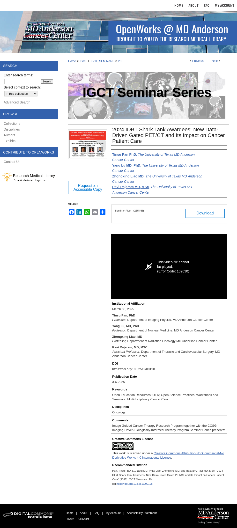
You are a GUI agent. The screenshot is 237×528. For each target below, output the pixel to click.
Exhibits (9, 141)
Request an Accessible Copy (88, 187)
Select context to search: (22, 87)
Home (72, 61)
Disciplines (12, 129)
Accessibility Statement (142, 513)
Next (215, 61)
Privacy (70, 519)
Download (205, 213)
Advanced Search (17, 102)
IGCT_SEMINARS (102, 61)
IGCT (83, 61)
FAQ (96, 513)
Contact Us (12, 162)
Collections (12, 123)
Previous (198, 61)
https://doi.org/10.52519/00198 (135, 483)
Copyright (83, 519)
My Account (113, 513)
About (83, 513)
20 (119, 61)
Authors (9, 135)
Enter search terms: (18, 75)
